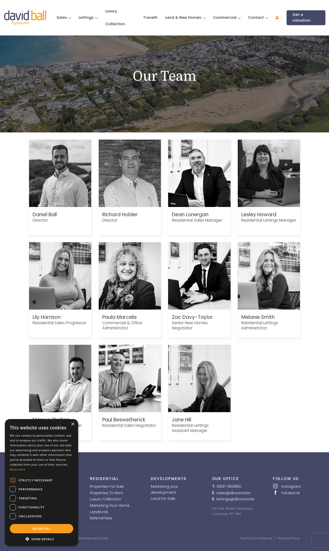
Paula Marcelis (119, 317)
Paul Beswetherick (123, 419)
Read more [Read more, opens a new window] (17, 469)
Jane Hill (181, 419)
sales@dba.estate (233, 492)
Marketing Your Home (110, 505)
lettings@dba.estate (235, 499)
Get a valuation (301, 17)
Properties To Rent (106, 492)
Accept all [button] (42, 528)
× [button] (73, 424)
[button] (275, 17)
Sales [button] (62, 17)
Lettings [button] (87, 17)
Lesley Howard (258, 214)
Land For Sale (163, 498)
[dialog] (41, 482)
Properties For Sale (107, 486)
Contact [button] (256, 17)
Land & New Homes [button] (183, 17)
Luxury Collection (115, 17)
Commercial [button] (225, 17)
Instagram (286, 486)
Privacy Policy (289, 538)
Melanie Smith (258, 317)
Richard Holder (120, 214)
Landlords (99, 511)
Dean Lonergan (190, 214)
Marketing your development (164, 489)
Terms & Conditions (256, 538)
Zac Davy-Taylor (192, 317)
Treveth (150, 17)
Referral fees (101, 518)
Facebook (286, 492)
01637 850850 (229, 486)
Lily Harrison (47, 317)
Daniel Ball (45, 214)
